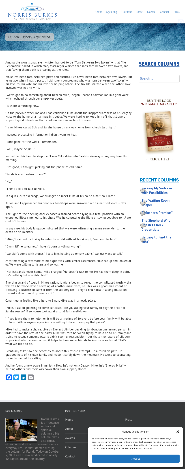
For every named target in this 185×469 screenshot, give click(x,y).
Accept (136, 458)
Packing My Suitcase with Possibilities (156, 190)
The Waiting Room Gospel (155, 202)
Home (69, 420)
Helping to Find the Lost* (156, 239)
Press (128, 420)
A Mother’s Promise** (157, 213)
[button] (178, 431)
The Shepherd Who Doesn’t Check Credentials (156, 225)
